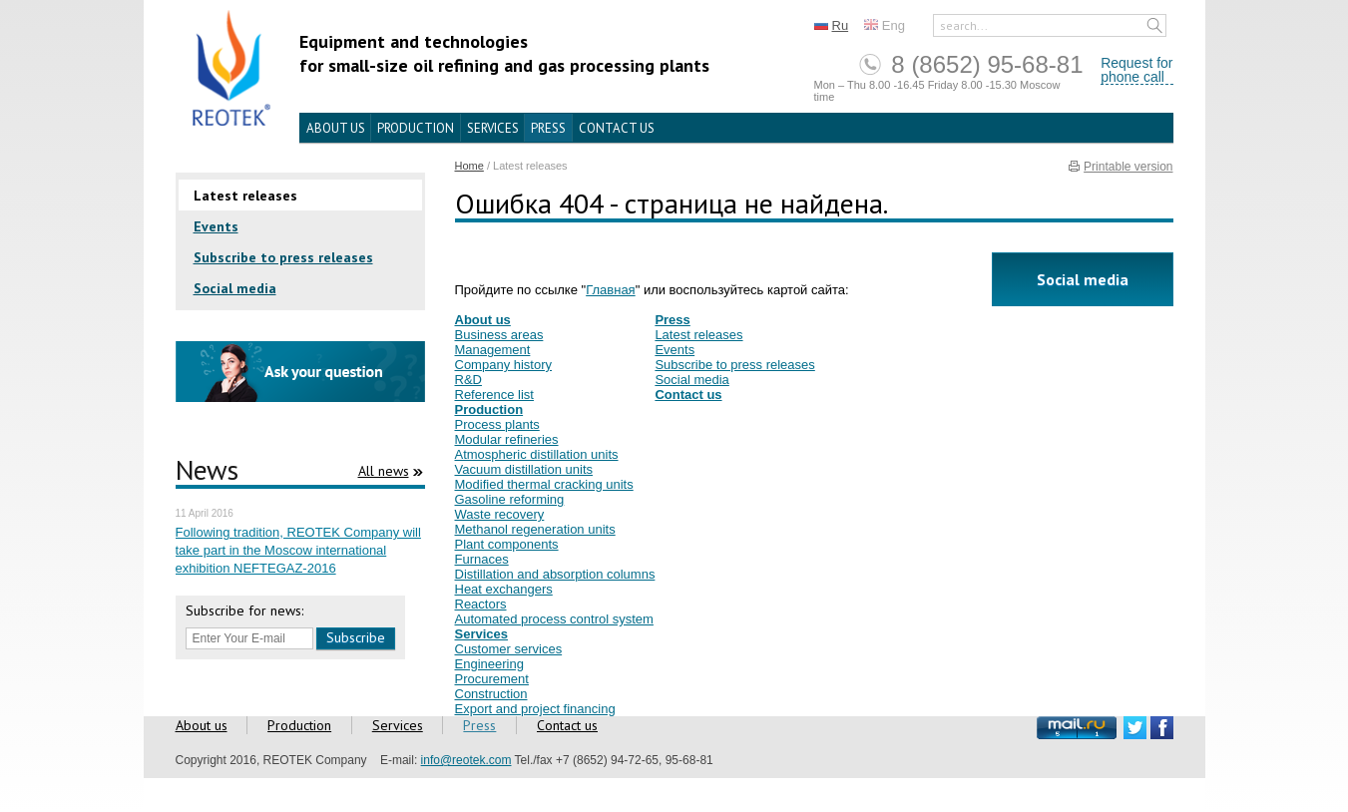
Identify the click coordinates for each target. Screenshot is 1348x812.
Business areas (499, 334)
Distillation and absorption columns (555, 574)
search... (964, 25)
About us (335, 128)
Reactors (481, 604)
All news (383, 471)
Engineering (489, 663)
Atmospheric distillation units (537, 454)
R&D (468, 379)
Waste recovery (500, 514)
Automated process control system (554, 618)
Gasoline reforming (510, 499)
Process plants (497, 424)
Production (415, 128)
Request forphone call (1136, 70)
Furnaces (482, 559)
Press (548, 128)
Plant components (507, 544)
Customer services (509, 648)
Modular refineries (507, 439)
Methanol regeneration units (535, 529)
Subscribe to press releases (283, 257)
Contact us (617, 128)
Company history (504, 364)
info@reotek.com (466, 760)
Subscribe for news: (244, 610)
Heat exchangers (504, 589)
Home (469, 166)
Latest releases (245, 195)
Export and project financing (535, 708)
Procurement (492, 678)
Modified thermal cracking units (544, 484)
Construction (491, 693)
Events (216, 226)
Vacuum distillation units (524, 469)
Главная (610, 289)
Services (493, 128)
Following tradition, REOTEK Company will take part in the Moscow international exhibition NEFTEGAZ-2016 (298, 550)
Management (493, 349)
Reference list (494, 394)
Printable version (1128, 167)
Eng (893, 25)
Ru (840, 25)
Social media (235, 288)
